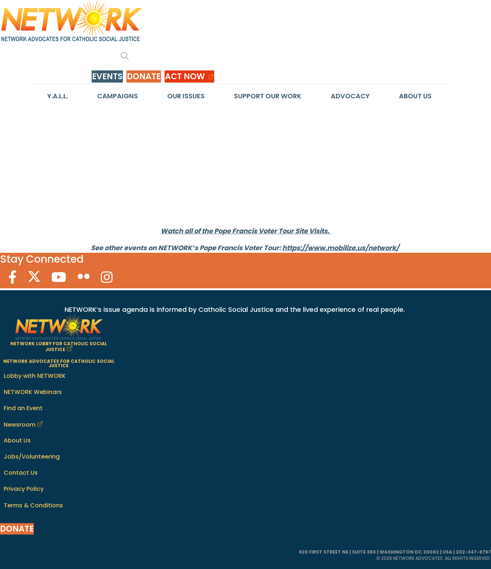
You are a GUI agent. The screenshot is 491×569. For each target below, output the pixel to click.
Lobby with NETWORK (35, 376)
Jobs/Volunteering (32, 456)
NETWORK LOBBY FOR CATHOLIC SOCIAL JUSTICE (58, 346)
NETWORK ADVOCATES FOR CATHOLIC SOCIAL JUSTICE (58, 363)
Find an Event (23, 408)
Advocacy (350, 96)
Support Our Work (267, 96)
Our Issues (186, 96)
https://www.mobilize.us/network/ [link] (340, 247)
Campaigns (117, 96)
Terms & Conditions (33, 505)
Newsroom (20, 424)
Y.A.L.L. (57, 96)
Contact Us (21, 472)
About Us (415, 96)
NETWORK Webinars (33, 392)
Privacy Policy (24, 489)
